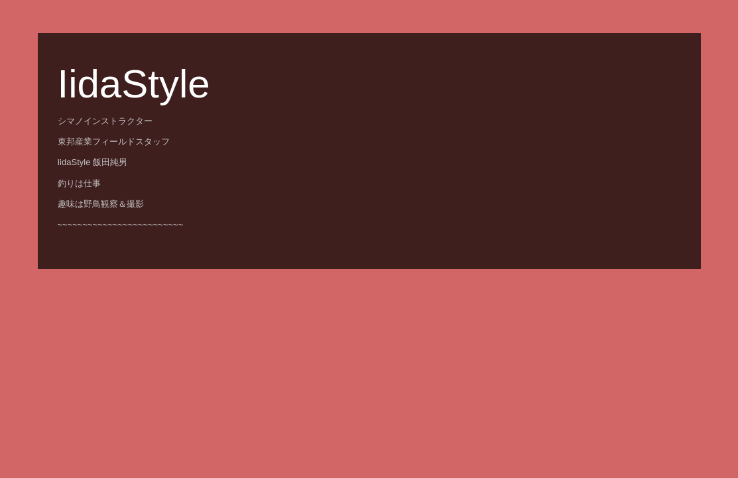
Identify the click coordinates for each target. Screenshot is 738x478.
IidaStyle (134, 84)
